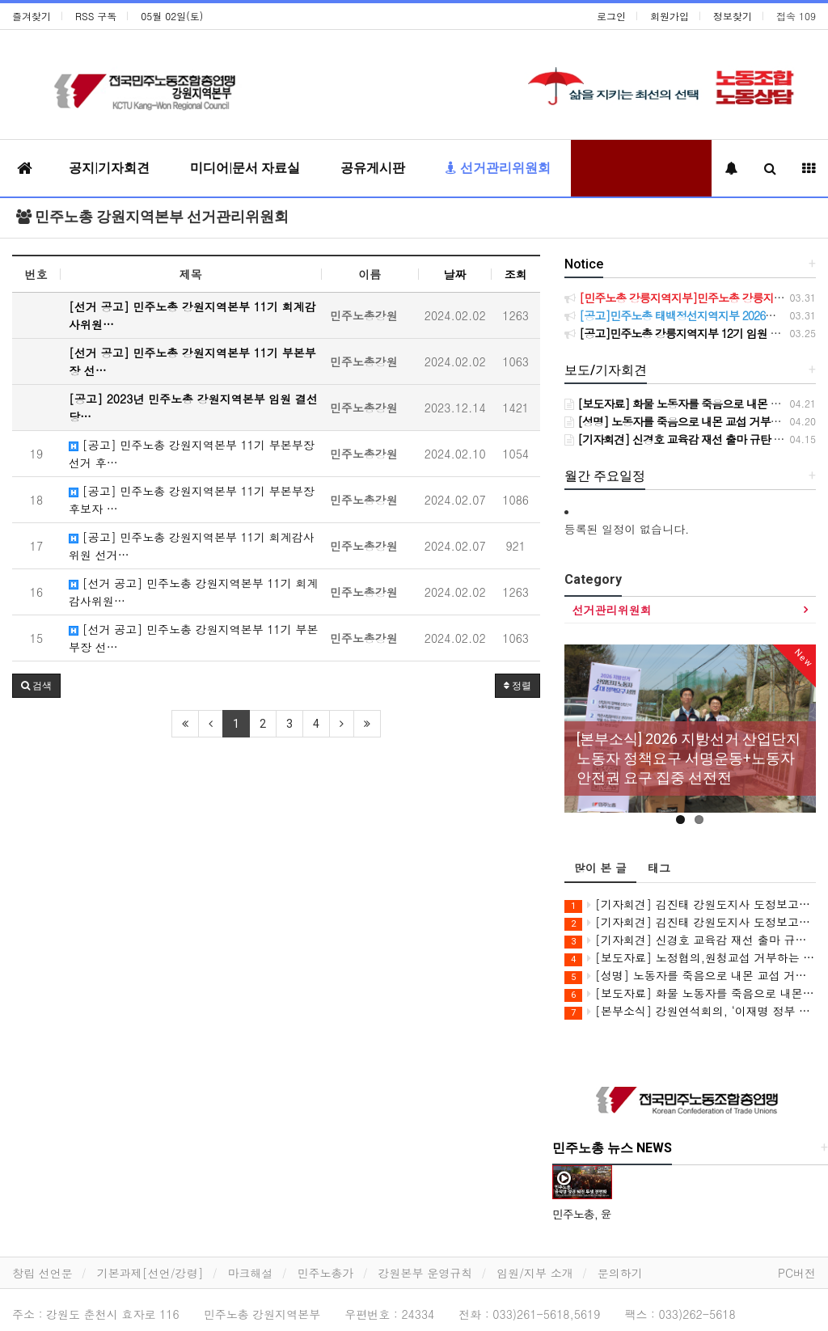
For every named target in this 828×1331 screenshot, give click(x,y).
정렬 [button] (517, 685)
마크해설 (250, 1273)
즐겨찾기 (31, 16)
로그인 (611, 16)
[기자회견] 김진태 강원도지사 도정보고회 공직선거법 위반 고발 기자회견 (690, 922)
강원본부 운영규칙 (425, 1273)
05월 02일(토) (172, 16)
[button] (36, 686)
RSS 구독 (95, 16)
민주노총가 (326, 1273)
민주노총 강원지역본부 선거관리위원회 (152, 216)
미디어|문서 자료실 (245, 167)
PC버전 (797, 1273)
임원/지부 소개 (534, 1273)
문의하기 (620, 1273)
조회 (516, 274)
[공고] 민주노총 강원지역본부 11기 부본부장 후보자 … (192, 500)
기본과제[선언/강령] (150, 1273)
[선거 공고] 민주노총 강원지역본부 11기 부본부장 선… (193, 638)
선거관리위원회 (498, 167)
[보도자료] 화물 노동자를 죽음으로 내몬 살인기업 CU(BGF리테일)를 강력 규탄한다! (690, 993)
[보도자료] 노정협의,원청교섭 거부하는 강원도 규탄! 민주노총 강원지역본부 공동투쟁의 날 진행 (690, 957)
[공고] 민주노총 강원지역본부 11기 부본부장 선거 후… (192, 454)
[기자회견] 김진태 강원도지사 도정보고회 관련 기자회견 (690, 904)
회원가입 (669, 16)
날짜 (454, 274)
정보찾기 (732, 16)
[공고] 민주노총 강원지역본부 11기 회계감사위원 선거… (192, 546)
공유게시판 (372, 167)
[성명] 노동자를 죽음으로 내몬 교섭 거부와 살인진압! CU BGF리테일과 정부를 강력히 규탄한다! (690, 975)
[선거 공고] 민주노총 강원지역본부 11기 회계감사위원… (193, 592)
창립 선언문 (42, 1273)
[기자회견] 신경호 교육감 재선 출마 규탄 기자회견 (690, 940)
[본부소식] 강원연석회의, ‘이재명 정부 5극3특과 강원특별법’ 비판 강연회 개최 (690, 1011)
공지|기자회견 (109, 167)
